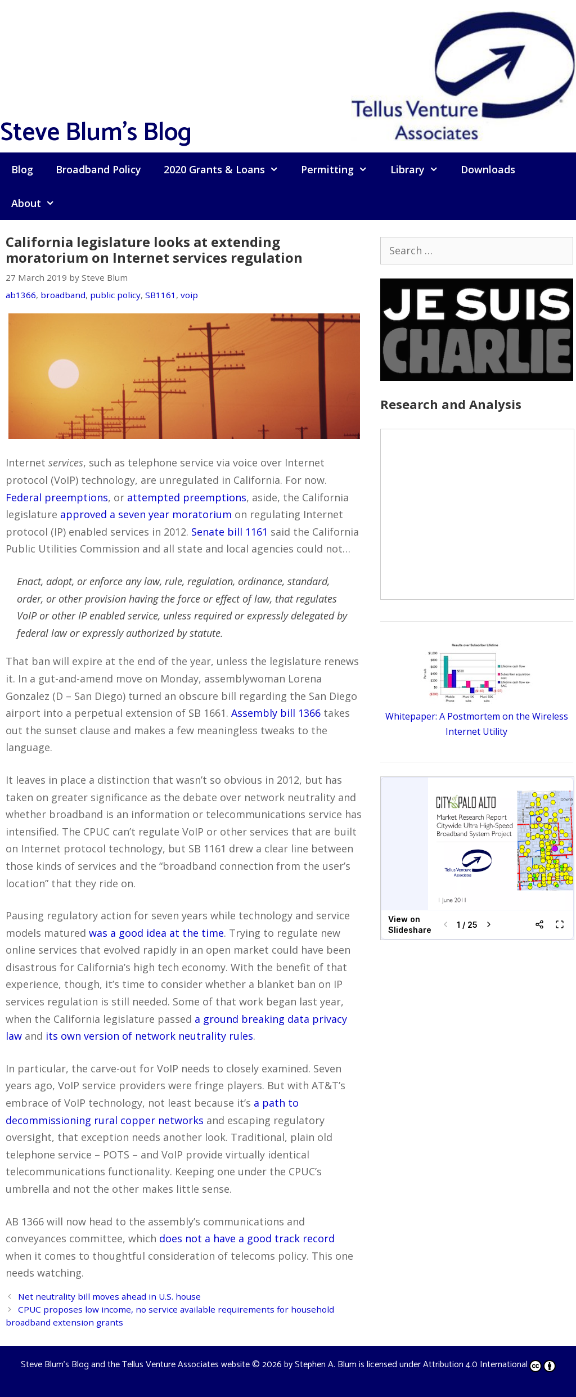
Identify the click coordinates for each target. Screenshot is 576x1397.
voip (189, 294)
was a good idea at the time (156, 933)
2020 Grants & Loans (227, 169)
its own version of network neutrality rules (149, 1036)
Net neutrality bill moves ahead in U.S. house (109, 1296)
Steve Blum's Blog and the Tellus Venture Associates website (135, 1364)
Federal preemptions (57, 497)
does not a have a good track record (247, 1238)
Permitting (340, 169)
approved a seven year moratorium (146, 514)
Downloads (488, 169)
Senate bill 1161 (229, 531)
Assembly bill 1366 (276, 713)
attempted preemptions (186, 497)
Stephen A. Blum (326, 1364)
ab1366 (21, 294)
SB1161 (160, 294)
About (38, 203)
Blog (22, 169)
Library (419, 169)
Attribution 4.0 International (489, 1364)
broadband (63, 294)
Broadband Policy (98, 169)
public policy (115, 294)
